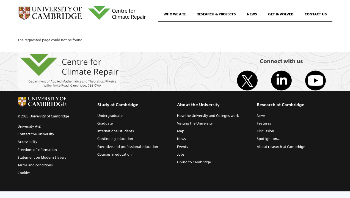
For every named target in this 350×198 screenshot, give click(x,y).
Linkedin (281, 80)
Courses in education (114, 154)
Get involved (281, 13)
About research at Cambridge (281, 146)
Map (180, 130)
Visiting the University (195, 123)
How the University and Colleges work (208, 115)
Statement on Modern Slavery (42, 157)
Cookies (24, 172)
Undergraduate (110, 115)
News (252, 13)
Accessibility (27, 141)
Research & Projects (216, 13)
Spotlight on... (268, 138)
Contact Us (316, 13)
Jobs (180, 154)
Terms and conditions (35, 164)
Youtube (315, 80)
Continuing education (115, 138)
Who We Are (175, 13)
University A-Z (29, 126)
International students (115, 130)
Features (264, 123)
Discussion (265, 130)
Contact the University (36, 133)
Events (182, 146)
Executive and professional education (127, 146)
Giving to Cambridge (194, 161)
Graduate (105, 123)
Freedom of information (37, 149)
